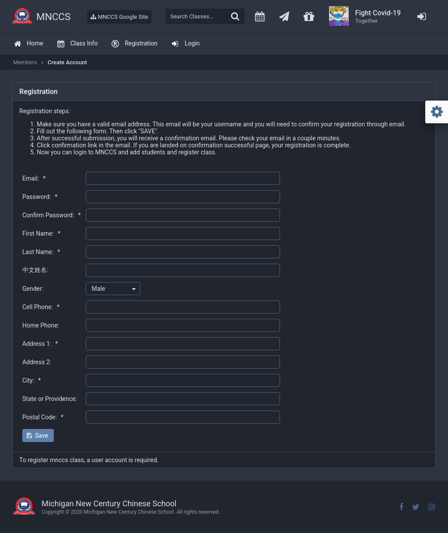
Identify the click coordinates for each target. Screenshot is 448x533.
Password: (39, 196)
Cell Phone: (41, 306)
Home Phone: (40, 325)
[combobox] (113, 288)
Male (98, 288)
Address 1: (40, 343)
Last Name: (41, 251)
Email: (34, 178)
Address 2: (36, 362)
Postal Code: (42, 417)
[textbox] (205, 16)
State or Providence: (49, 398)
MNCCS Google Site (119, 17)
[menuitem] (28, 44)
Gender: (32, 288)
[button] (38, 435)
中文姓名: (35, 269)
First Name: (41, 233)
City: (31, 380)
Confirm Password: (51, 215)
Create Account (67, 62)
